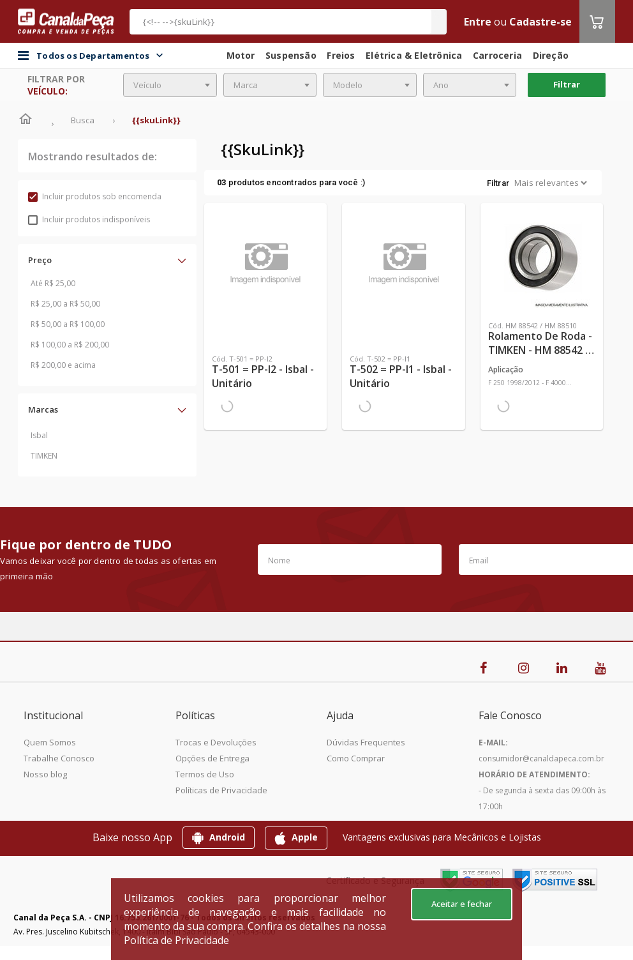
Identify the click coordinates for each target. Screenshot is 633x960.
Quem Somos (50, 742)
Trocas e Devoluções (216, 742)
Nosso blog (45, 774)
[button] (107, 260)
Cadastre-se (540, 22)
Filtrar (566, 84)
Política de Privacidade (176, 940)
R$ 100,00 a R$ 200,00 (70, 344)
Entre (477, 22)
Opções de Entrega (212, 758)
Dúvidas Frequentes (366, 742)
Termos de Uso (204, 774)
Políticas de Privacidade (221, 790)
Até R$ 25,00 (53, 283)
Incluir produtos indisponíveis (89, 219)
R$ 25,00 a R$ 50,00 (65, 303)
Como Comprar (356, 758)
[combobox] (170, 85)
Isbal (39, 435)
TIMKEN (44, 455)
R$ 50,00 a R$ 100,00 (68, 324)
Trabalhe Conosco (59, 758)
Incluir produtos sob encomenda (94, 196)
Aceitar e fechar (461, 904)
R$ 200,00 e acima (63, 365)
